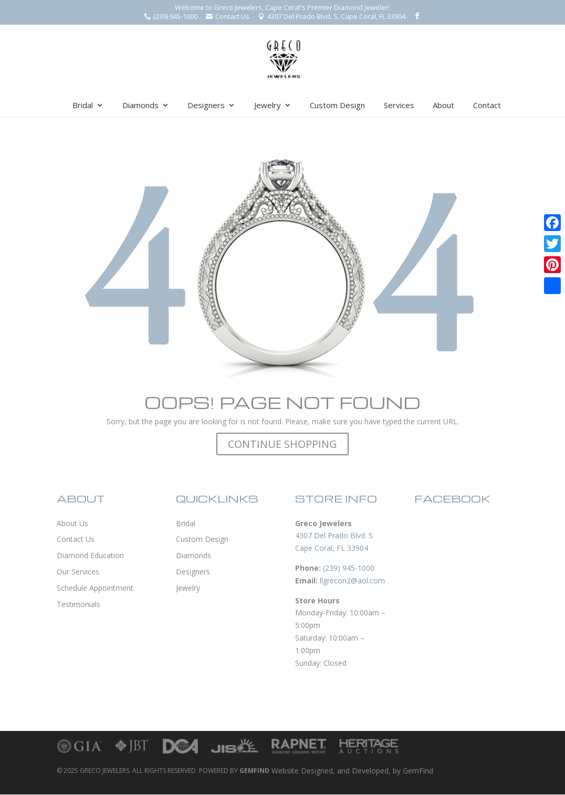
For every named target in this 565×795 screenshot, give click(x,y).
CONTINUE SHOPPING (282, 444)
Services (399, 105)
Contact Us (76, 539)
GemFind (418, 771)
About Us (72, 523)
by (398, 771)
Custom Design (337, 105)
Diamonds (140, 105)
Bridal (82, 105)
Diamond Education (90, 555)
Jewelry (267, 105)
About (443, 105)
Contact (487, 105)
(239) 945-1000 (348, 568)
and (344, 771)
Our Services (78, 572)
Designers (206, 105)
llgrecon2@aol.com (352, 580)
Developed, (372, 771)
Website (285, 771)
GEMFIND (254, 770)
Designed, (319, 771)
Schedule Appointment (95, 588)
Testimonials (78, 604)
